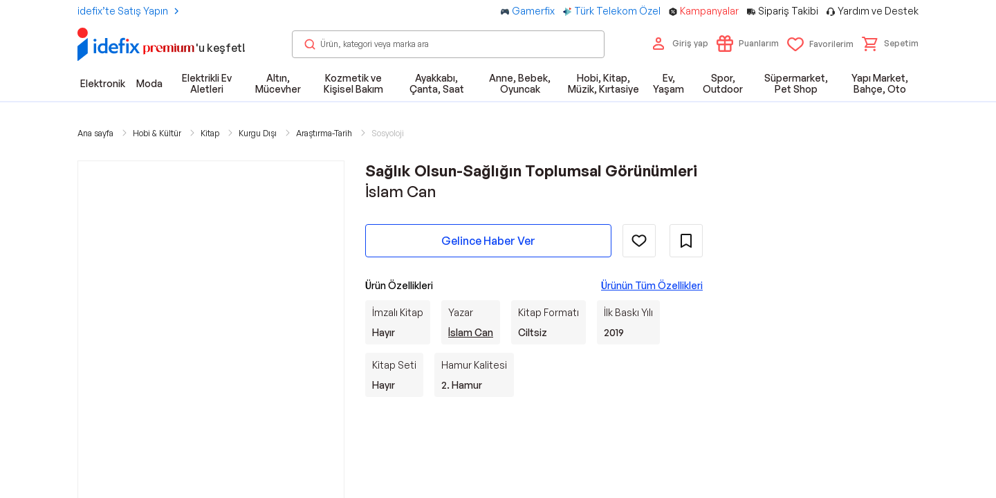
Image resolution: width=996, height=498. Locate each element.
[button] (890, 43)
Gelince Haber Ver (488, 241)
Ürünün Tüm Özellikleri (652, 285)
